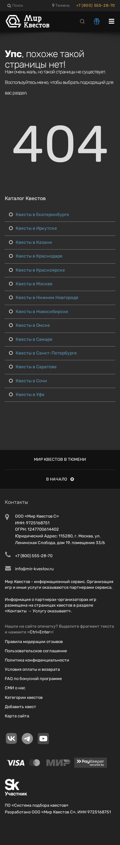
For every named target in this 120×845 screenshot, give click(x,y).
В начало (60, 479)
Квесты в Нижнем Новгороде (43, 297)
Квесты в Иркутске (33, 228)
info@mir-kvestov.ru (34, 568)
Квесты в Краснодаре (35, 256)
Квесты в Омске (29, 325)
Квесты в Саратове (33, 367)
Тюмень (61, 5)
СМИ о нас (15, 687)
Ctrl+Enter (40, 632)
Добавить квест (20, 706)
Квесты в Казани (30, 242)
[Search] (82, 21)
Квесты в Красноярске (37, 270)
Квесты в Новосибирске (38, 311)
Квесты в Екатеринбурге (39, 214)
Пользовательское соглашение (36, 650)
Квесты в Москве (30, 284)
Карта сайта (17, 716)
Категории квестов (24, 697)
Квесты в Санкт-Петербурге (43, 353)
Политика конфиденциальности (37, 660)
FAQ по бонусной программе (33, 678)
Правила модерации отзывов (34, 641)
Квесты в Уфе (26, 394)
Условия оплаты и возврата (32, 669)
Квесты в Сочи (28, 381)
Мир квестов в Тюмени (60, 459)
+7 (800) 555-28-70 (95, 5)
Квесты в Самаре (30, 339)
